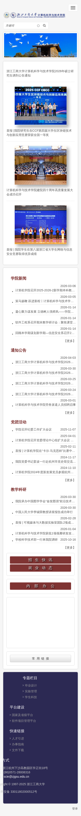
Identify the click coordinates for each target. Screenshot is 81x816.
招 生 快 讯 (40, 560)
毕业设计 (31, 685)
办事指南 (18, 744)
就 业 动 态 (40, 568)
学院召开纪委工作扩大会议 (33, 429)
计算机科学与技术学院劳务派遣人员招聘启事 (45, 404)
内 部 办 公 (40, 586)
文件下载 (18, 750)
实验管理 (31, 691)
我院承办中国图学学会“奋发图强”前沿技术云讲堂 (48, 501)
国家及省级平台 (22, 715)
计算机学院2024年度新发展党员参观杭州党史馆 (47, 472)
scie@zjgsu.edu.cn (16, 776)
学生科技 (31, 697)
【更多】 (70, 341)
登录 (75, 808)
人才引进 (18, 738)
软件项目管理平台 (24, 720)
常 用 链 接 (40, 658)
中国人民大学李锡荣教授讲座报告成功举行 (44, 512)
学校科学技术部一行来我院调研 (36, 539)
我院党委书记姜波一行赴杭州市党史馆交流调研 (47, 461)
